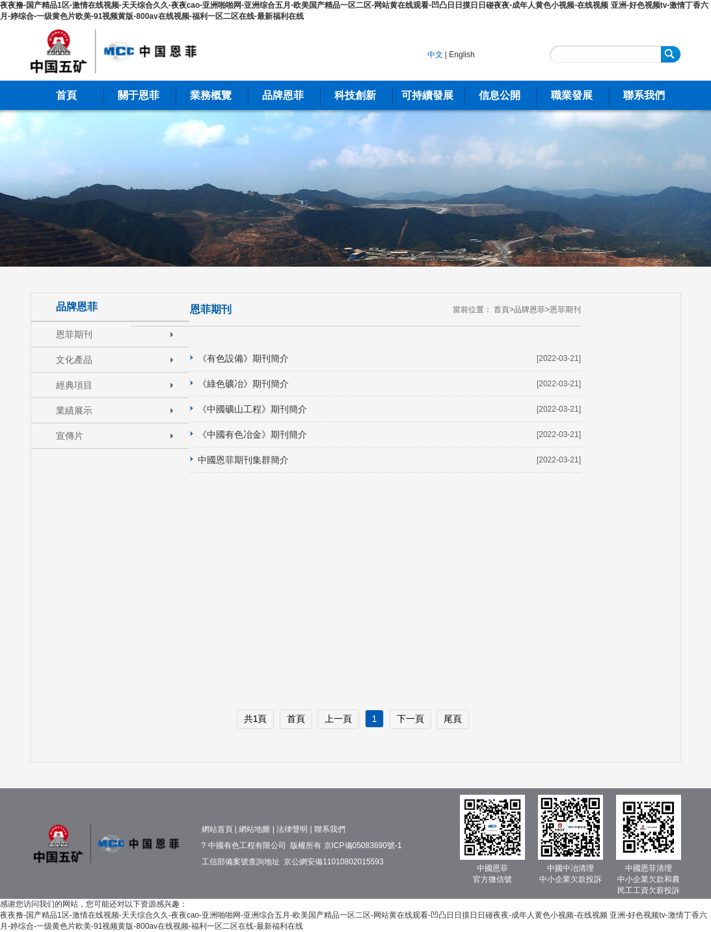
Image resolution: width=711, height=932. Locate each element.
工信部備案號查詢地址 (241, 861)
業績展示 (74, 410)
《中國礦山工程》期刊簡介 (252, 409)
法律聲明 (292, 829)
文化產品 (74, 359)
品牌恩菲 (283, 95)
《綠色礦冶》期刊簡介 (243, 384)
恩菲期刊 (74, 334)
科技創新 (355, 95)
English (461, 54)
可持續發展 (427, 95)
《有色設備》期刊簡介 (243, 358)
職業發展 (572, 95)
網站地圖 (254, 829)
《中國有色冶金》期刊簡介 (252, 434)
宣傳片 (69, 436)
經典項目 (74, 385)
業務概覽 (211, 95)
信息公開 (499, 95)
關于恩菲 (138, 95)
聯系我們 (644, 95)
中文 (435, 54)
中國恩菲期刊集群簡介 (243, 460)
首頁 (66, 95)
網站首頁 (217, 829)
